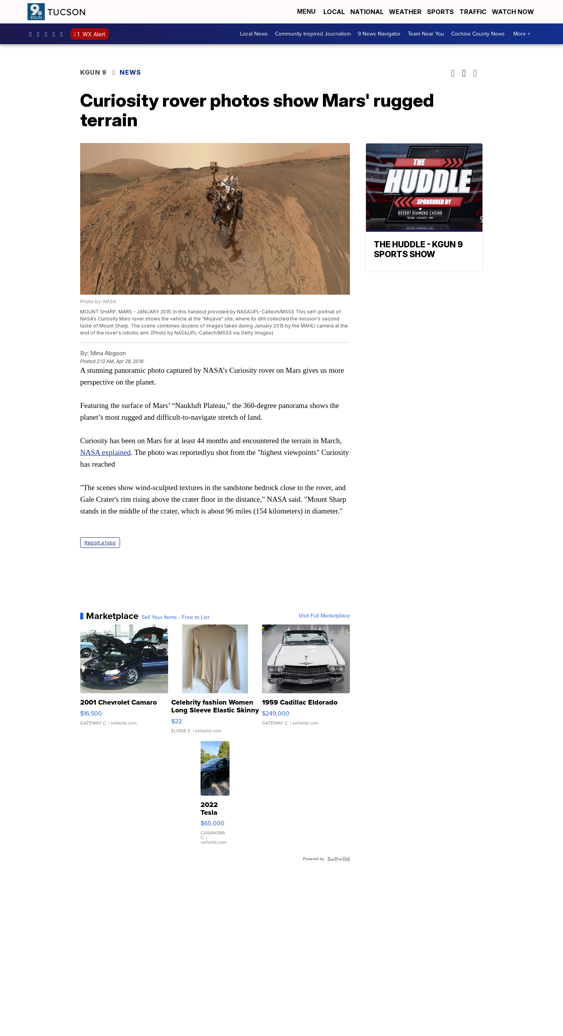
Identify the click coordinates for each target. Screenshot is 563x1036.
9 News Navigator (379, 34)
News (130, 72)
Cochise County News (478, 34)
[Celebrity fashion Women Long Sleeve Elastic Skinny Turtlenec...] (215, 682)
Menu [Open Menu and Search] (306, 11)
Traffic (472, 12)
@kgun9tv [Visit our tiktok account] (63, 34)
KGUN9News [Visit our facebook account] (32, 34)
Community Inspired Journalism (313, 34)
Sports (440, 12)
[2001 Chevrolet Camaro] (124, 682)
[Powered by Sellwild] (338, 859)
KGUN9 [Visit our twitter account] (48, 34)
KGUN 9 (93, 72)
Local (334, 12)
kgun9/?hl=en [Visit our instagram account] (40, 34)
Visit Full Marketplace (324, 616)
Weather (405, 12)
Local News (254, 34)
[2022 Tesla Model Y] (215, 797)
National (367, 12)
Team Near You (426, 34)
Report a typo (100, 543)
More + (521, 34)
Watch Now (514, 12)
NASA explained (105, 452)
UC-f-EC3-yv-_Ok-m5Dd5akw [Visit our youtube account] (56, 34)
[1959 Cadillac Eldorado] (306, 682)
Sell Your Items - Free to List (175, 617)
